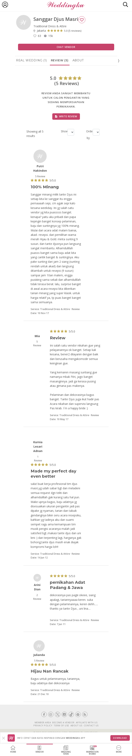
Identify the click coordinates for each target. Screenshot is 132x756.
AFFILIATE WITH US (87, 722)
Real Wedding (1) (31, 60)
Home (13, 749)
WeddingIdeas (66, 750)
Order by (88, 134)
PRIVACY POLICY (42, 725)
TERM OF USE (61, 725)
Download (120, 738)
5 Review (40, 176)
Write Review (66, 116)
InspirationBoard (92, 750)
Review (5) (60, 60)
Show (62, 131)
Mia (37, 336)
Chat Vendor (66, 47)
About (78, 60)
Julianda (39, 655)
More (119, 749)
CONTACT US (91, 725)
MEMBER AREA (43, 722)
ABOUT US (76, 725)
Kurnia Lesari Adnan (37, 446)
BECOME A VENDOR (63, 722)
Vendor (39, 749)
